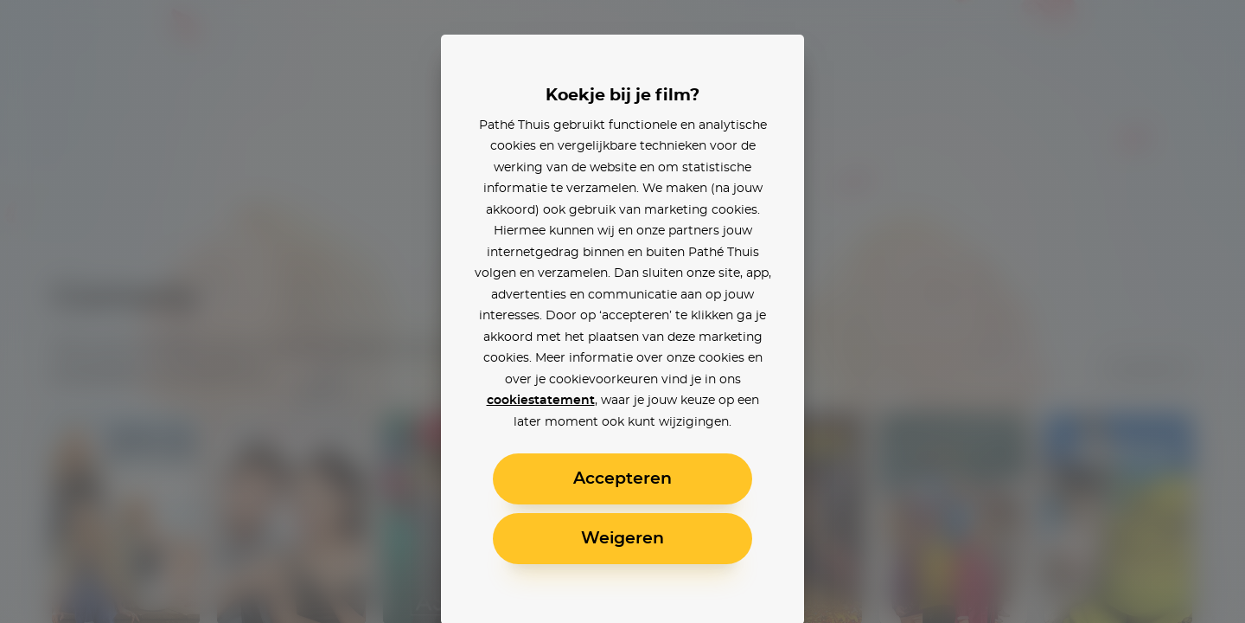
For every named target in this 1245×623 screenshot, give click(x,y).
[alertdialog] (622, 311)
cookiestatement (541, 401)
